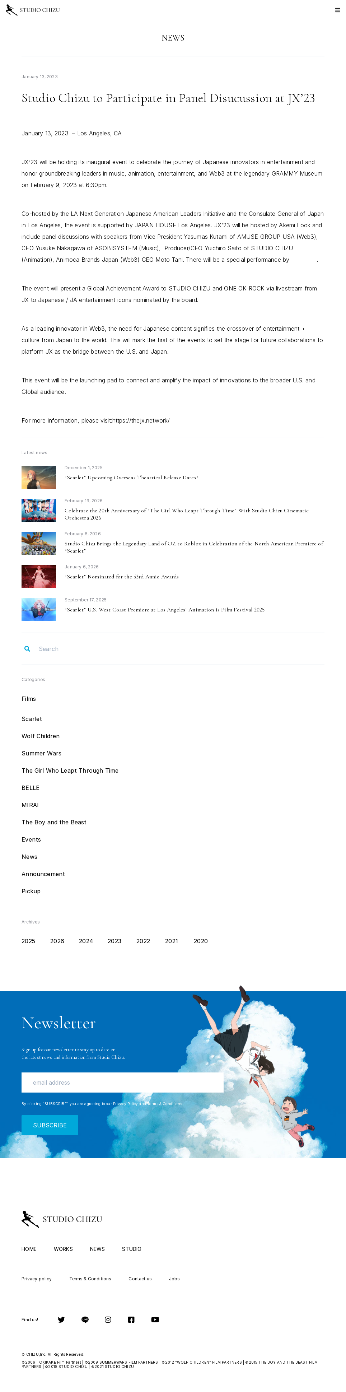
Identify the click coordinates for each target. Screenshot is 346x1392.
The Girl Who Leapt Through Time (70, 770)
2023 (114, 941)
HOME (29, 1249)
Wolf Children (41, 736)
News (29, 856)
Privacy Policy (125, 1104)
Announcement (43, 873)
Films (29, 698)
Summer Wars (41, 753)
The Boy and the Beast (54, 822)
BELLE (30, 787)
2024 (86, 941)
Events (31, 839)
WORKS (63, 1249)
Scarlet (32, 718)
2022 (143, 941)
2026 (57, 941)
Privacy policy (37, 1278)
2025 (28, 941)
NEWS (97, 1249)
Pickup (31, 891)
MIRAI (30, 805)
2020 (201, 941)
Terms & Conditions (164, 1104)
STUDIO (131, 1249)
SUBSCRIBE (50, 1125)
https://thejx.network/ (141, 420)
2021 (171, 941)
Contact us (140, 1278)
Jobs (174, 1278)
